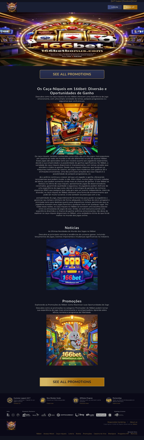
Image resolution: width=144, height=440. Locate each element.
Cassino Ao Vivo (100, 434)
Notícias (134, 434)
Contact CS (17, 403)
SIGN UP (130, 7)
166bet (135, 424)
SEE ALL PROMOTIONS (72, 74)
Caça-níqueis (61, 434)
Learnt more (116, 403)
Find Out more (84, 403)
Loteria (71, 434)
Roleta (78, 434)
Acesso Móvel (49, 434)
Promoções (87, 434)
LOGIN (115, 7)
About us (133, 422)
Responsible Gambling (117, 422)
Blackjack (112, 434)
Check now (50, 403)
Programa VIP (123, 434)
